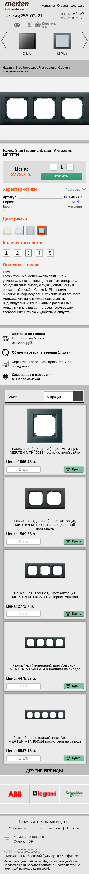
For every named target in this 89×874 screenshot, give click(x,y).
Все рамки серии (15, 71)
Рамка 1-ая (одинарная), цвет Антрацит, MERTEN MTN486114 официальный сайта (45, 450)
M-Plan (62, 53)
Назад (7, 67)
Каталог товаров (47, 828)
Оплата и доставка (70, 5)
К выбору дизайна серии (35, 67)
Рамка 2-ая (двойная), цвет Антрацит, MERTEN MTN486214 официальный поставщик (45, 524)
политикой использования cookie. (27, 868)
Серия (63, 67)
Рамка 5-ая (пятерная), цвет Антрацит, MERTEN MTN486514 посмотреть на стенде (45, 739)
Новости (73, 828)
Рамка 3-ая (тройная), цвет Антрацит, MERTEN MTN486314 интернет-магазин (45, 595)
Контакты (48, 5)
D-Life (27, 53)
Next (85, 40)
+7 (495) (24, 16)
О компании (18, 828)
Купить (61, 176)
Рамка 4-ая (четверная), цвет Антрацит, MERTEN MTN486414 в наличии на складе (45, 667)
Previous (4, 40)
